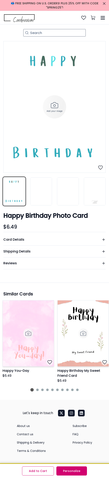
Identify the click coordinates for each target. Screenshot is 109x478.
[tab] (14, 191)
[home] (18, 18)
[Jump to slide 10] (77, 390)
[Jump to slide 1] (32, 389)
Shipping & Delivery (31, 442)
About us (23, 426)
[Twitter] (61, 413)
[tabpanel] (54, 106)
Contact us (25, 434)
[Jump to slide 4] (47, 390)
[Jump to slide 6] (57, 390)
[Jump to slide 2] (37, 390)
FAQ (75, 434)
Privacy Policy (82, 442)
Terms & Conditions (31, 451)
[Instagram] (71, 413)
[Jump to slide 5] (52, 390)
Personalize (71, 471)
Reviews (54, 263)
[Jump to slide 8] (67, 390)
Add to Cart (38, 471)
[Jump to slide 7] (62, 390)
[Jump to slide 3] (42, 390)
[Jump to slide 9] (72, 390)
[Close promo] (104, 3)
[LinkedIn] (81, 413)
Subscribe (80, 426)
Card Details (54, 239)
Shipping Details (54, 251)
